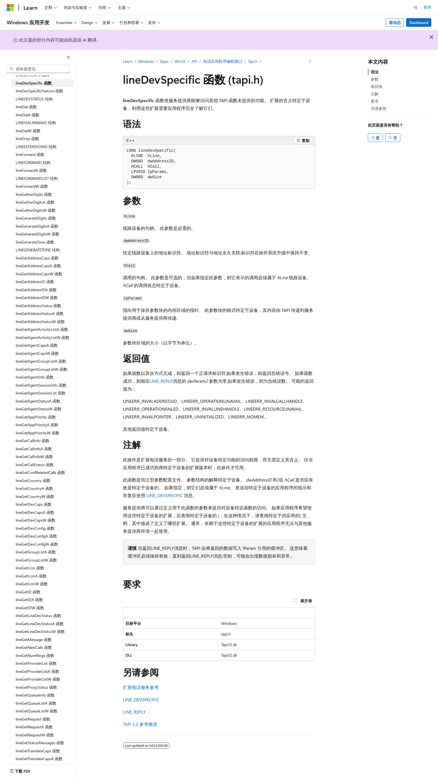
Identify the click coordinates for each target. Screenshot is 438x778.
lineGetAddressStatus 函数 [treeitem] (38, 305)
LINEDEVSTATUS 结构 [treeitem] (34, 99)
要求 (375, 101)
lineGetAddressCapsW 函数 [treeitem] (39, 273)
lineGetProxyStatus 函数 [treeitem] (36, 687)
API (194, 61)
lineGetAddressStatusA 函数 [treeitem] (40, 313)
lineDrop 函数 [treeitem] (27, 138)
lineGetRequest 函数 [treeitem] (33, 719)
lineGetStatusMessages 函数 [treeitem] (40, 742)
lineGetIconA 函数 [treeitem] (31, 576)
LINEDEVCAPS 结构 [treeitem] (32, 75)
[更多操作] (310, 61)
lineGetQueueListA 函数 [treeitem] (36, 703)
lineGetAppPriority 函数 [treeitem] (36, 417)
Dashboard (419, 22)
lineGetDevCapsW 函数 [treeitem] (35, 520)
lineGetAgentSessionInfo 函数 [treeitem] (41, 385)
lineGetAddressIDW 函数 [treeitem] (37, 297)
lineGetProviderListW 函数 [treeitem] (38, 679)
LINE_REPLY (161, 381)
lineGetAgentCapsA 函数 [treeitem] (37, 345)
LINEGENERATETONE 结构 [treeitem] (38, 249)
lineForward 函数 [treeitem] (30, 154)
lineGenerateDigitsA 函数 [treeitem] (37, 226)
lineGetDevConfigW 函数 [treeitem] (37, 544)
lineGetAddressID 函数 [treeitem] (35, 281)
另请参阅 (378, 108)
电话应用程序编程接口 (222, 61)
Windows (146, 61)
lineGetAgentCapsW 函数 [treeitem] (37, 353)
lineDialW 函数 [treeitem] (28, 130)
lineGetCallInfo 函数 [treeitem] (32, 440)
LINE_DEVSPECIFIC (164, 495)
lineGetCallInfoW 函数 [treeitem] (34, 456)
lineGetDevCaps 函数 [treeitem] (34, 504)
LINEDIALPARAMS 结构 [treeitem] (36, 122)
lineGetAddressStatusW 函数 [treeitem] (40, 321)
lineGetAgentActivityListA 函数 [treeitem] (42, 329)
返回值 (376, 86)
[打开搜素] (415, 8)
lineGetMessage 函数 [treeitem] (34, 639)
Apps (164, 61)
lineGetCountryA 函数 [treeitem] (34, 488)
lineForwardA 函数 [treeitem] (31, 170)
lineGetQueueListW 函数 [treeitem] (37, 711)
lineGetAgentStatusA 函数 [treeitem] (38, 401)
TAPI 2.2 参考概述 (140, 724)
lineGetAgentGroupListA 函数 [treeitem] (41, 361)
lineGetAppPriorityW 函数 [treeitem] (37, 432)
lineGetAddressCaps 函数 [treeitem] (37, 258)
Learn (127, 61)
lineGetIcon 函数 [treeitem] (30, 567)
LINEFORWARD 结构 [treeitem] (33, 162)
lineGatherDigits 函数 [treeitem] (34, 194)
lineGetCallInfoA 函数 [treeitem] (34, 448)
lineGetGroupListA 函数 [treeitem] (36, 552)
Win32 (179, 61)
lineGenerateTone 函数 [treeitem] (35, 242)
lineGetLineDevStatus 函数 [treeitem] (38, 615)
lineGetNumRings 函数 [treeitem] (35, 655)
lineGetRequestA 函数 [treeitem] (34, 726)
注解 (375, 94)
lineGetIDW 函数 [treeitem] (30, 607)
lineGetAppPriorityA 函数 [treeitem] (37, 424)
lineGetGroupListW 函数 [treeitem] (36, 560)
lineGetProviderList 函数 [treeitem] (36, 663)
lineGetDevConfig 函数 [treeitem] (35, 528)
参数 (375, 79)
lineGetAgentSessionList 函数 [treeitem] (41, 393)
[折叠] (68, 57)
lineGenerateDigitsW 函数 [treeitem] (37, 234)
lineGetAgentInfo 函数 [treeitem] (35, 377)
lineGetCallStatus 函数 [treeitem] (35, 464)
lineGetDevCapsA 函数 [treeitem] (35, 512)
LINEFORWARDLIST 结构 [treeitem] (37, 178)
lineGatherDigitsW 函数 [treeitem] (36, 210)
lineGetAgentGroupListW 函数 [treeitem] (41, 369)
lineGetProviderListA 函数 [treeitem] (37, 671)
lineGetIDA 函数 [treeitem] (29, 599)
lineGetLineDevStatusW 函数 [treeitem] (40, 631)
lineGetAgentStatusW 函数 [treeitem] (38, 408)
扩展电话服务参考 (141, 687)
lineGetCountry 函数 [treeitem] (33, 480)
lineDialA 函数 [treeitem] (27, 114)
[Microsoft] (10, 7)
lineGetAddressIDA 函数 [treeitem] (36, 289)
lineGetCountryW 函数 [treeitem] (35, 496)
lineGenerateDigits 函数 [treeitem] (36, 218)
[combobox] (38, 68)
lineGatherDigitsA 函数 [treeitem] (35, 202)
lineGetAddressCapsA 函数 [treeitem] (38, 265)
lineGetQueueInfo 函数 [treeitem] (35, 695)
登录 (427, 7)
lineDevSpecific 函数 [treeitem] (34, 83)
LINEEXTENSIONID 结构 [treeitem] (36, 146)
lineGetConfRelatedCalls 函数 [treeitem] (40, 472)
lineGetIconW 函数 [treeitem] (32, 583)
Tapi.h (253, 61)
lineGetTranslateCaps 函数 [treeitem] (38, 750)
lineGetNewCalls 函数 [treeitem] (34, 647)
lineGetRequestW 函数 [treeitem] (35, 735)
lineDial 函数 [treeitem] (26, 106)
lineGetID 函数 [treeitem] (28, 591)
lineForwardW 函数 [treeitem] (32, 186)
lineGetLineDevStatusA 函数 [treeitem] (40, 623)
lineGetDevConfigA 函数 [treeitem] (36, 536)
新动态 (395, 22)
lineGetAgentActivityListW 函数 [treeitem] (42, 337)
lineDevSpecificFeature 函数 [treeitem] (39, 90)
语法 (375, 71)
